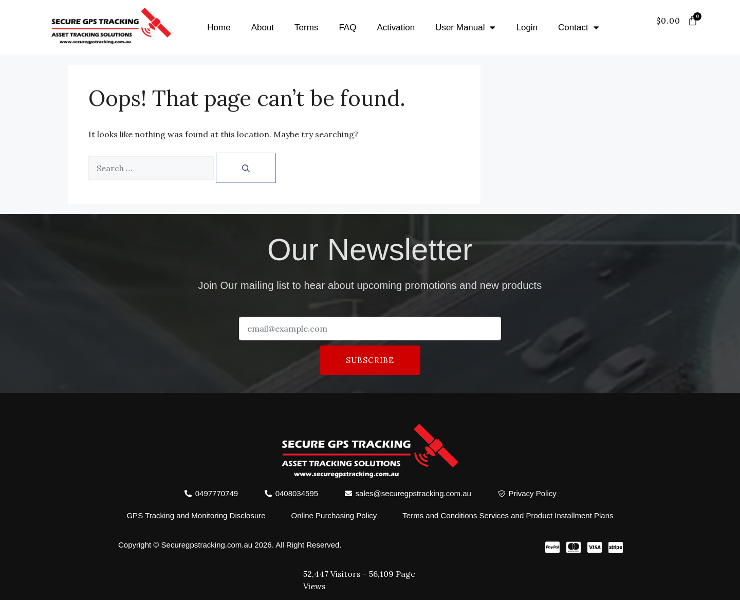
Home (218, 27)
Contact (578, 27)
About (262, 27)
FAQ (347, 27)
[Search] (246, 168)
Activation (396, 27)
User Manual (465, 27)
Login (527, 27)
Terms (306, 27)
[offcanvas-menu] (687, 33)
